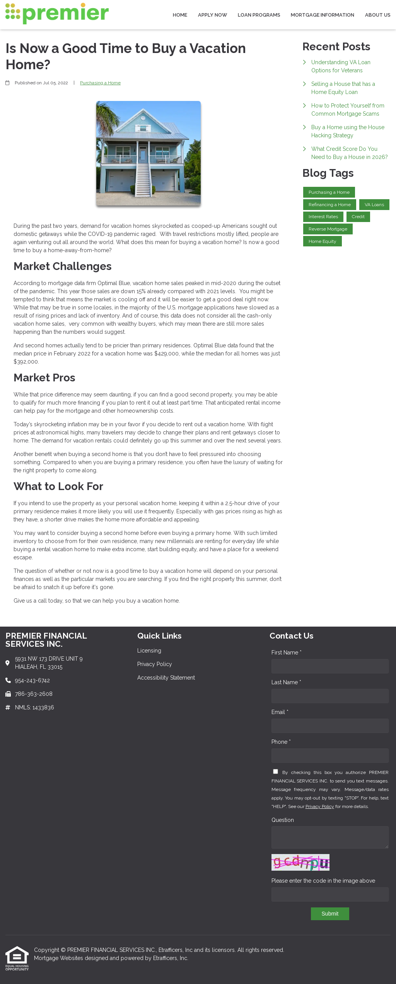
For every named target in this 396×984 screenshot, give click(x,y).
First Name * (286, 652)
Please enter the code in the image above (323, 881)
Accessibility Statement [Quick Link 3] (166, 678)
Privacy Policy (320, 806)
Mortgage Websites (59, 958)
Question (282, 820)
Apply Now (212, 15)
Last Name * (286, 682)
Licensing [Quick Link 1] (149, 650)
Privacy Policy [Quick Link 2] (154, 664)
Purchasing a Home (100, 82)
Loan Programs (259, 15)
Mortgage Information (322, 15)
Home (180, 15)
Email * (279, 712)
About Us (378, 15)
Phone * (281, 742)
